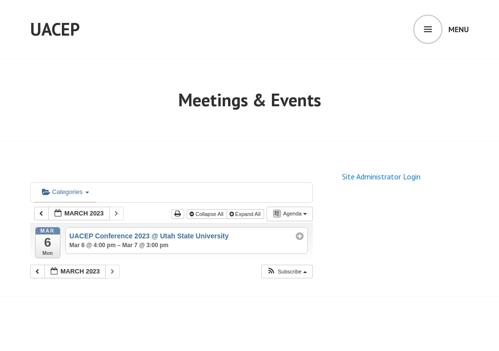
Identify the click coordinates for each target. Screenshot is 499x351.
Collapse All (207, 214)
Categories (65, 191)
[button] (287, 271)
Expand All (246, 214)
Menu (458, 29)
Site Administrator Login (381, 176)
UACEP (55, 29)
